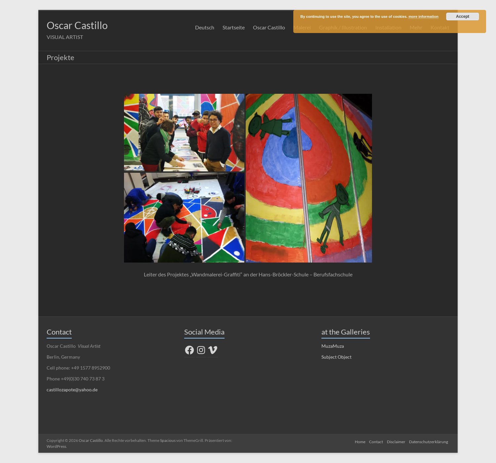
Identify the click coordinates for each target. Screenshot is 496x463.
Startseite (234, 27)
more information (423, 16)
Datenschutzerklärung (429, 440)
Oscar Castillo (83, 25)
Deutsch (204, 27)
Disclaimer (396, 440)
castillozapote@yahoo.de (72, 390)
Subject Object (336, 357)
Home (356, 440)
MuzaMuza (332, 346)
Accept (462, 16)
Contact (374, 440)
